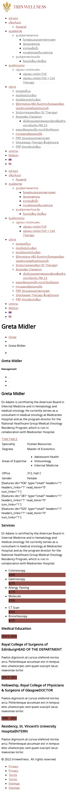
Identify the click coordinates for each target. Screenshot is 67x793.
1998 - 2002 (9, 718)
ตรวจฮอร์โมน (23, 91)
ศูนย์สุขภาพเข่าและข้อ (28, 57)
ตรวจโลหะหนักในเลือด (28, 100)
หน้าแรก (13, 18)
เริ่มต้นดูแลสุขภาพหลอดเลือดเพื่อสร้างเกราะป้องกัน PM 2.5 (44, 123)
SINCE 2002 (9, 677)
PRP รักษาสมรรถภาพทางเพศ (33, 138)
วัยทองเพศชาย (31, 44)
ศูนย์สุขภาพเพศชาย (27, 35)
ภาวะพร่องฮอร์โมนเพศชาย (38, 52)
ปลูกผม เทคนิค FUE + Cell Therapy (39, 80)
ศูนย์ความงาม (16, 65)
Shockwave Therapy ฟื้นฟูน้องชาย (37, 142)
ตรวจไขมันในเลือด (26, 95)
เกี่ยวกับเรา (15, 23)
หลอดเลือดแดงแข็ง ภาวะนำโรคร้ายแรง (37, 130)
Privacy (13, 766)
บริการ (12, 87)
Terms (13, 775)
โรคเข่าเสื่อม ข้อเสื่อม (34, 61)
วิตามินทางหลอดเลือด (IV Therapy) (37, 112)
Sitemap (14, 784)
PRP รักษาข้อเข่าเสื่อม (28, 147)
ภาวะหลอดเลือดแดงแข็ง (29, 134)
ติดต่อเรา (13, 155)
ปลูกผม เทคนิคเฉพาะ (28, 70)
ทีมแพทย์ (21, 27)
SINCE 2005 (9, 636)
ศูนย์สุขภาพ (15, 31)
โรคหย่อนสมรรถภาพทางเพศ (39, 40)
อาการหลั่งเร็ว (30, 48)
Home (12, 337)
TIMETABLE (9, 439)
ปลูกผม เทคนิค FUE (35, 74)
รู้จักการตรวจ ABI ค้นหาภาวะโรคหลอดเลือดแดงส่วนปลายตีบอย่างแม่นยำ (40, 106)
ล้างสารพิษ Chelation (29, 117)
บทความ (13, 151)
